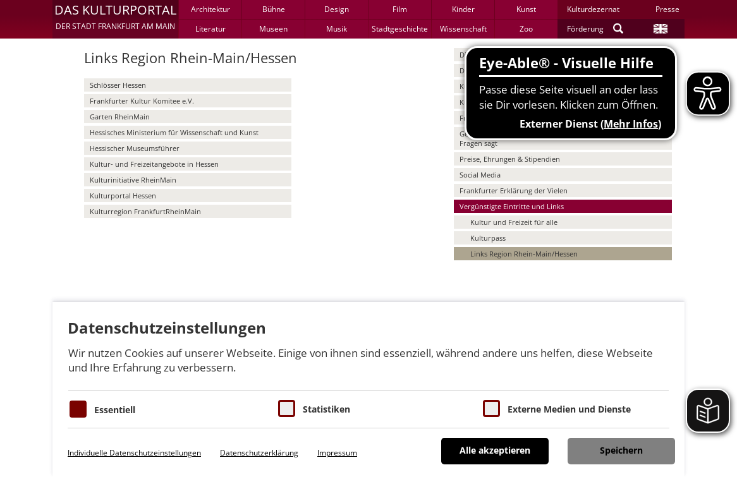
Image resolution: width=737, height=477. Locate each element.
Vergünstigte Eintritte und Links (512, 206)
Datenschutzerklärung (259, 452)
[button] (115, 19)
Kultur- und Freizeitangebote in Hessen (154, 164)
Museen (273, 28)
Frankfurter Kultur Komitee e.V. (142, 101)
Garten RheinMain (120, 116)
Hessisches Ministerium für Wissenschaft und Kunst (174, 132)
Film (400, 9)
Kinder (463, 9)
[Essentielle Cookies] (78, 409)
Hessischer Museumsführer (135, 148)
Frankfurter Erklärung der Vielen (514, 190)
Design (336, 9)
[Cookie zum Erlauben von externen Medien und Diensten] (491, 408)
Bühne (273, 9)
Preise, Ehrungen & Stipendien (510, 159)
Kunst (526, 9)
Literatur (210, 28)
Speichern (621, 450)
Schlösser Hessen (118, 85)
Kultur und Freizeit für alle (513, 222)
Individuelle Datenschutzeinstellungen (134, 452)
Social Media (480, 174)
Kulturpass (488, 238)
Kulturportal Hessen (123, 195)
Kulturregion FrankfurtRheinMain (145, 211)
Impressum (337, 452)
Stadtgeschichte (400, 28)
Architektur (210, 9)
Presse (667, 9)
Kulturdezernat (593, 9)
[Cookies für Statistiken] (286, 408)
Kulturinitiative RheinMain (133, 179)
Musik (336, 28)
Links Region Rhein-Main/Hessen (524, 253)
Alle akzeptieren (495, 450)
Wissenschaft (463, 28)
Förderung (585, 28)
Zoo (526, 28)
